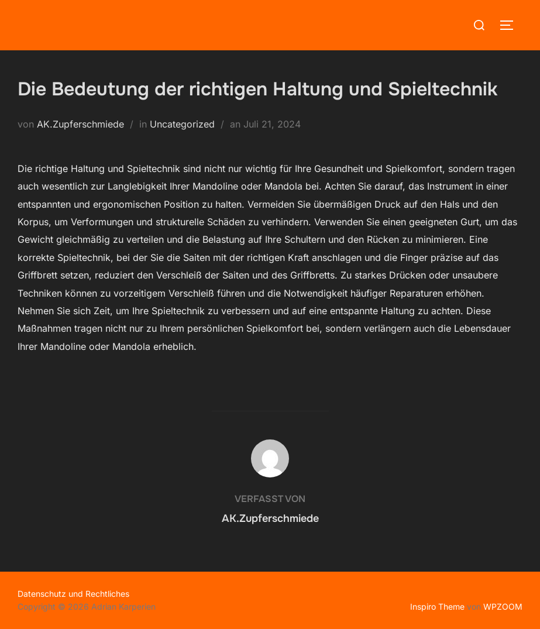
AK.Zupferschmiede (80, 124)
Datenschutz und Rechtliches (73, 594)
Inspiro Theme (437, 606)
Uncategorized (182, 124)
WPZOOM (502, 606)
